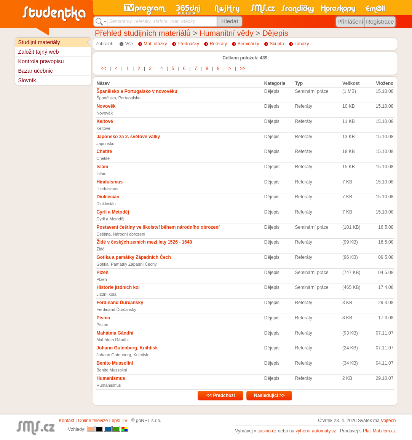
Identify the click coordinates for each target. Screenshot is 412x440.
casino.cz (266, 431)
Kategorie (274, 83)
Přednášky (188, 43)
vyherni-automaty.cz (315, 431)
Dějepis (275, 33)
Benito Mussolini (114, 363)
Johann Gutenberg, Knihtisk (127, 348)
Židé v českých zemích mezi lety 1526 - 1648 (144, 242)
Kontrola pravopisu (41, 61)
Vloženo (384, 83)
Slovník (27, 80)
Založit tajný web (38, 52)
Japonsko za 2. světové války (128, 136)
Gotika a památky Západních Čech (133, 257)
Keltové (104, 121)
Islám (102, 166)
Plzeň (102, 272)
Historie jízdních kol (117, 287)
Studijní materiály (39, 42)
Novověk (105, 106)
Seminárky (248, 43)
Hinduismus (109, 182)
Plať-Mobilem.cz (379, 431)
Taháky (301, 43)
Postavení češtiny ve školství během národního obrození (157, 227)
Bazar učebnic (35, 71)
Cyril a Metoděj (112, 212)
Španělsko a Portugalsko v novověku (136, 91)
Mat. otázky (155, 43)
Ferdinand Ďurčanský (119, 302)
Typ (299, 83)
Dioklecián (107, 196)
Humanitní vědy (227, 33)
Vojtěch (388, 420)
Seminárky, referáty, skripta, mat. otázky (152, 21)
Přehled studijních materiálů (143, 33)
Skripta (277, 43)
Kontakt (66, 420)
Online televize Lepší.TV (103, 420)
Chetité (104, 151)
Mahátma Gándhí (114, 333)
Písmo (103, 317)
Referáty (218, 43)
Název (103, 83)
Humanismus (110, 378)
